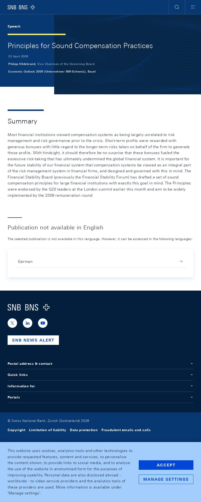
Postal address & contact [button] (100, 363)
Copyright (16, 430)
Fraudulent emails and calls (126, 430)
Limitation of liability (47, 430)
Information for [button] (100, 386)
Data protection (84, 430)
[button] (177, 7)
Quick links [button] (100, 374)
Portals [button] (100, 397)
